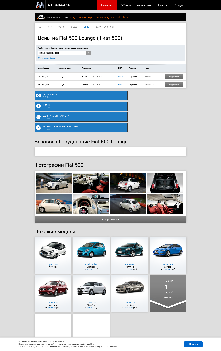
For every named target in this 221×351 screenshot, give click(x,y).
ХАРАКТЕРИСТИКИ (105, 27)
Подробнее (174, 77)
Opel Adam (53, 234)
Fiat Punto (129, 234)
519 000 (90, 239)
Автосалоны (144, 5)
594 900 (129, 277)
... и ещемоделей (168, 259)
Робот (120, 84)
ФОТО (61, 27)
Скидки (179, 5)
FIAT (40, 27)
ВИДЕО (74, 27)
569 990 (167, 239)
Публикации (54, 333)
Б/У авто (125, 5)
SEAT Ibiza (53, 272)
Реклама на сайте (149, 333)
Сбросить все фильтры (47, 58)
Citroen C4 (130, 272)
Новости (163, 5)
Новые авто (107, 5)
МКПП (121, 76)
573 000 (90, 277)
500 (50, 27)
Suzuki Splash (91, 234)
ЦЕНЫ (87, 27)
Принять (193, 344)
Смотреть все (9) (110, 189)
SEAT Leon (168, 234)
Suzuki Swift (91, 272)
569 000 (129, 239)
